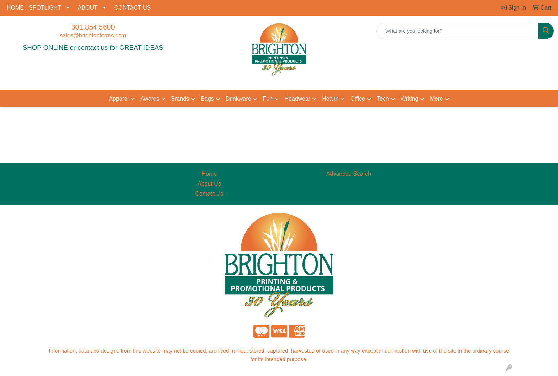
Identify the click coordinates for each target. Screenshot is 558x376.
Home (209, 174)
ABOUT (88, 8)
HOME (15, 8)
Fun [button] (268, 99)
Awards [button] (149, 99)
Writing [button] (409, 99)
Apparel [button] (118, 99)
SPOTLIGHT (45, 8)
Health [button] (330, 99)
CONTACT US (132, 8)
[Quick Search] (457, 31)
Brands (180, 99)
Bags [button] (207, 99)
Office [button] (357, 99)
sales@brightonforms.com (93, 35)
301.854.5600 (93, 27)
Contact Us (209, 194)
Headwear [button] (297, 99)
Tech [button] (383, 99)
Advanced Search (348, 174)
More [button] (436, 99)
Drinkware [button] (238, 99)
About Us (209, 184)
